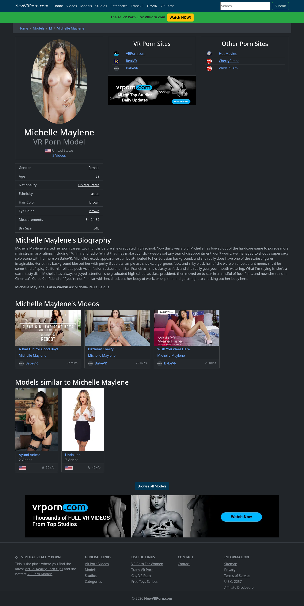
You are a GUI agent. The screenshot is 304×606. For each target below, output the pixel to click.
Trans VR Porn (142, 569)
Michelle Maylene (32, 355)
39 (97, 176)
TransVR (137, 6)
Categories (119, 6)
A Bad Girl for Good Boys (38, 349)
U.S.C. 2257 (233, 581)
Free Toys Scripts (144, 581)
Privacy (229, 569)
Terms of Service (237, 575)
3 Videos (59, 155)
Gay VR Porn (141, 575)
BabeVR (132, 68)
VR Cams (167, 6)
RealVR (131, 60)
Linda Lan (73, 454)
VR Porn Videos (97, 563)
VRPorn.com (135, 53)
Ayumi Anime (29, 454)
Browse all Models (152, 486)
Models (86, 6)
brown (94, 202)
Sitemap (230, 563)
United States (88, 185)
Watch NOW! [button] (180, 17)
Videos (71, 6)
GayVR (152, 6)
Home (58, 6)
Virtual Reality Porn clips (44, 569)
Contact (184, 563)
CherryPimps (229, 60)
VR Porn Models (40, 574)
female (93, 167)
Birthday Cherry (101, 349)
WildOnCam (228, 68)
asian (95, 193)
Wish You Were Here (173, 349)
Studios (101, 6)
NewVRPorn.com (31, 6)
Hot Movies (228, 53)
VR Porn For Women (147, 563)
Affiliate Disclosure (239, 587)
